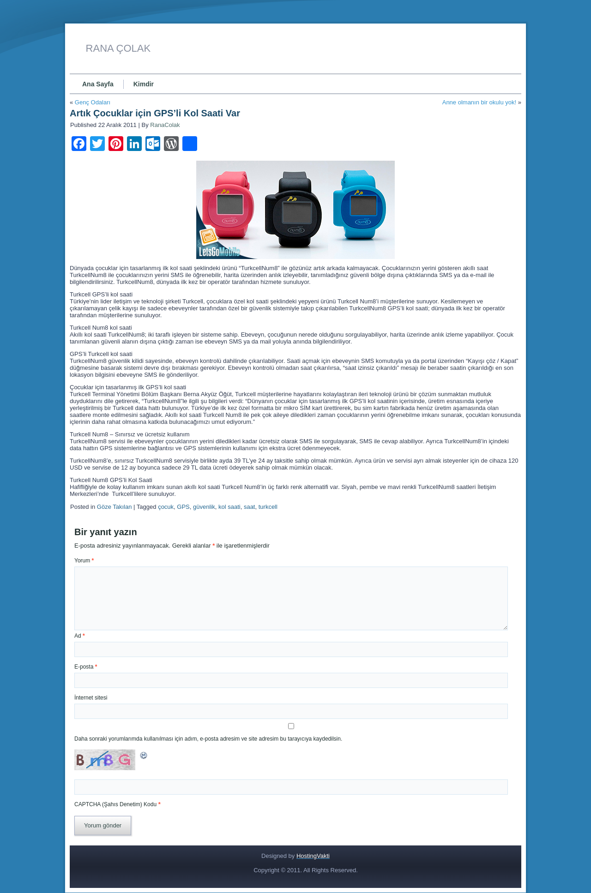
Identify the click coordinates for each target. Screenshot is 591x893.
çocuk (166, 506)
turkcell (268, 506)
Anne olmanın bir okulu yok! (479, 102)
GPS (183, 506)
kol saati (229, 506)
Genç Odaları (92, 102)
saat (249, 506)
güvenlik (204, 506)
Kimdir (143, 84)
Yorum (84, 560)
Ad (79, 636)
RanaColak (165, 124)
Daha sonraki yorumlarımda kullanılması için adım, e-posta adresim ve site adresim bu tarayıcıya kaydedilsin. (208, 739)
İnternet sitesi (90, 697)
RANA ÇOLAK (118, 48)
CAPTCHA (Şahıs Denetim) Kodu (115, 804)
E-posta (85, 667)
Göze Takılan (114, 506)
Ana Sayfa (98, 84)
